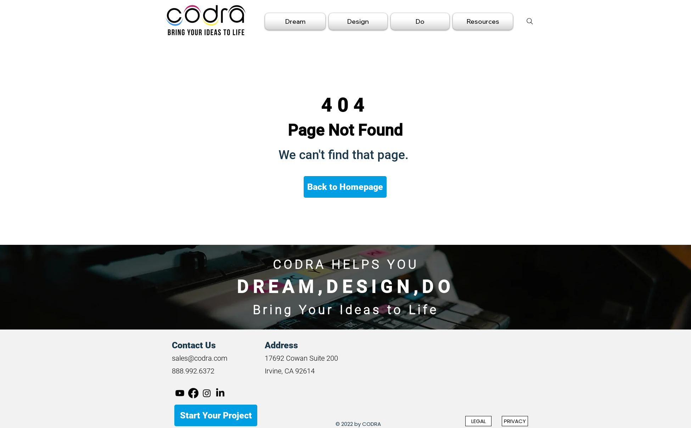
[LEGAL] (478, 421)
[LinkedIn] (220, 393)
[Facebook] (193, 393)
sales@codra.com (199, 358)
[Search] (529, 21)
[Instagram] (207, 393)
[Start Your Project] (215, 415)
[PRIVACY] (515, 421)
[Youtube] (180, 393)
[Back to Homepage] (345, 187)
